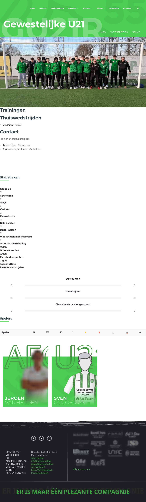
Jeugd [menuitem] (100, 8)
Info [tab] (103, 32)
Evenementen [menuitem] (57, 8)
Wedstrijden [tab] (119, 32)
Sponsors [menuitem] (114, 8)
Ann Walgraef (38, 467)
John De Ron (37, 458)
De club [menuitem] (127, 8)
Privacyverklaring (39, 473)
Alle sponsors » (81, 469)
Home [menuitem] (32, 8)
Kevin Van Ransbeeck (42, 470)
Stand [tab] (136, 32)
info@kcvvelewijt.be (41, 461)
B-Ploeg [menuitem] (86, 8)
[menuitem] (138, 8)
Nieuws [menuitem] (42, 8)
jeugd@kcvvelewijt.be (42, 464)
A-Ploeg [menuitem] (72, 8)
